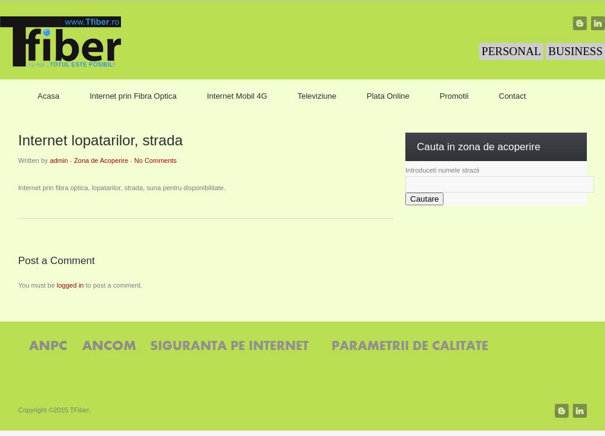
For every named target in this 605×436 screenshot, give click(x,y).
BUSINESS (575, 51)
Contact (512, 96)
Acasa (48, 96)
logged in (70, 285)
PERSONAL (511, 51)
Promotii (454, 96)
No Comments (155, 160)
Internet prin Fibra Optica (133, 96)
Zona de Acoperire (101, 160)
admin (59, 160)
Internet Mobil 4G (237, 96)
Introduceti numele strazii (442, 170)
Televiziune (317, 96)
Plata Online (388, 96)
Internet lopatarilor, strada (100, 140)
